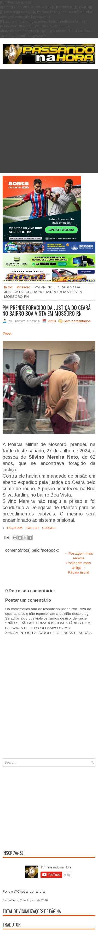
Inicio (8, 287)
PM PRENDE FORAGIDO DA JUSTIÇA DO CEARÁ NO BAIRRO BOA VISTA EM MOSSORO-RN (47, 310)
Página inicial (78, 572)
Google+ (48, 527)
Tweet (7, 333)
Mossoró (23, 287)
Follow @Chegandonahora (24, 891)
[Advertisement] (49, 121)
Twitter (32, 527)
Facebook (14, 527)
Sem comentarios (77, 321)
